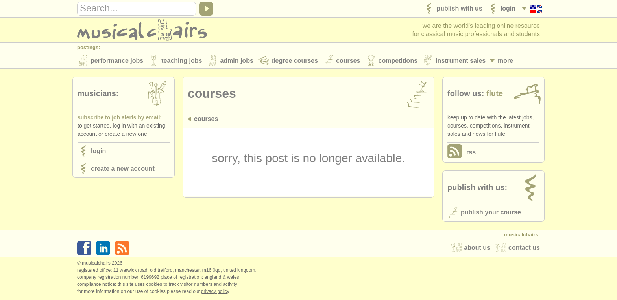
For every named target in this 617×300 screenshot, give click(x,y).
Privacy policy (215, 292)
